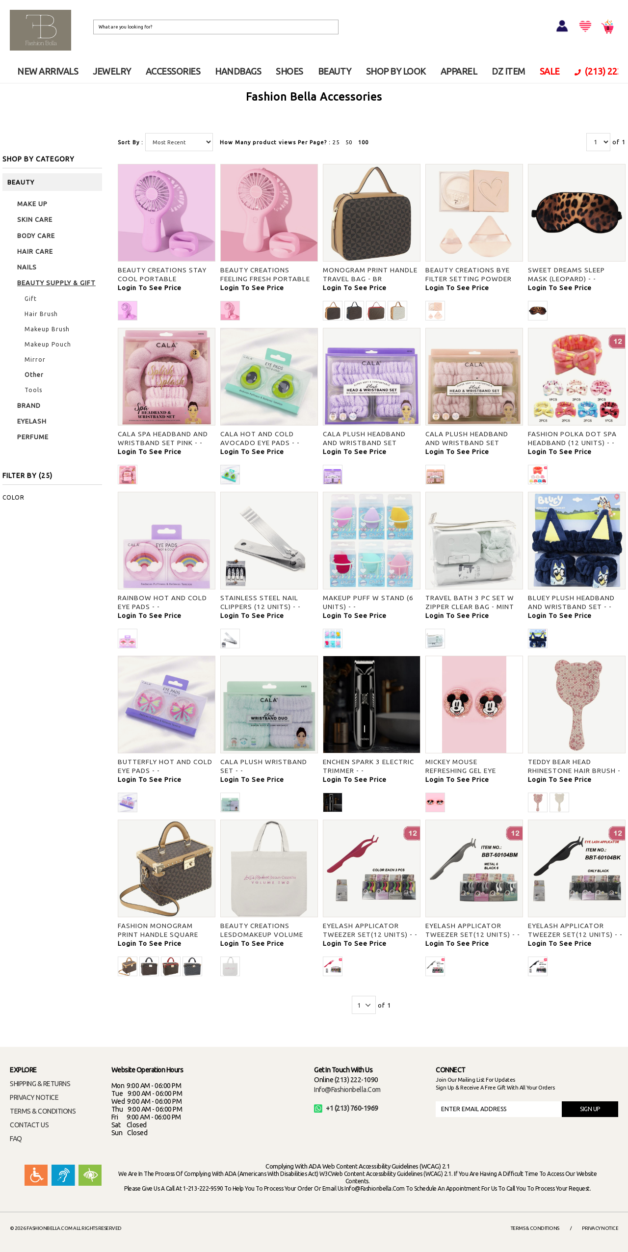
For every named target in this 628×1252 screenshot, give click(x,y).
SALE (550, 71)
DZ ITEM (508, 71)
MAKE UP (32, 203)
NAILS (27, 267)
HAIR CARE (35, 251)
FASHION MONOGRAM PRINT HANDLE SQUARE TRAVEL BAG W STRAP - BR (164, 934)
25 (336, 142)
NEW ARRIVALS (47, 71)
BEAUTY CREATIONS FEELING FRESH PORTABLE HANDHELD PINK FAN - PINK (266, 279)
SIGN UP (590, 1109)
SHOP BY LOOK (396, 71)
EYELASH (32, 421)
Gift (31, 298)
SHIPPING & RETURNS (40, 1084)
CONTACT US (29, 1125)
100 (363, 142)
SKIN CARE (34, 219)
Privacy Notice (600, 1228)
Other (34, 375)
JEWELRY (112, 71)
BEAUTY (334, 71)
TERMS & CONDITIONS (43, 1111)
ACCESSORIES (173, 71)
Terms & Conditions (535, 1228)
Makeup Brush (47, 329)
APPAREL (459, 71)
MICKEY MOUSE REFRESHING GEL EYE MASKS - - (460, 770)
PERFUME (33, 436)
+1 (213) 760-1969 (346, 1108)
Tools (33, 390)
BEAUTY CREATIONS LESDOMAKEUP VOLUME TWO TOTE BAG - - (261, 934)
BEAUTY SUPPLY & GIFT (56, 282)
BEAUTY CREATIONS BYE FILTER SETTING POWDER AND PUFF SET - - (468, 279)
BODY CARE (36, 235)
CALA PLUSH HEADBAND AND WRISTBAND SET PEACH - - (466, 442)
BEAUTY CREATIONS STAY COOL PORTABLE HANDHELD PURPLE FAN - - (163, 279)
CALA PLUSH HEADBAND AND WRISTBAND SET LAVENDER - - (364, 442)
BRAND (29, 405)
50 (348, 142)
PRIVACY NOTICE (34, 1097)
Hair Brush (41, 314)
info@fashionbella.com (347, 1089)
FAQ (16, 1139)
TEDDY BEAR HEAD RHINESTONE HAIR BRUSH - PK (574, 770)
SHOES (289, 71)
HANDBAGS (238, 71)
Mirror (35, 359)
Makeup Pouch (48, 344)
